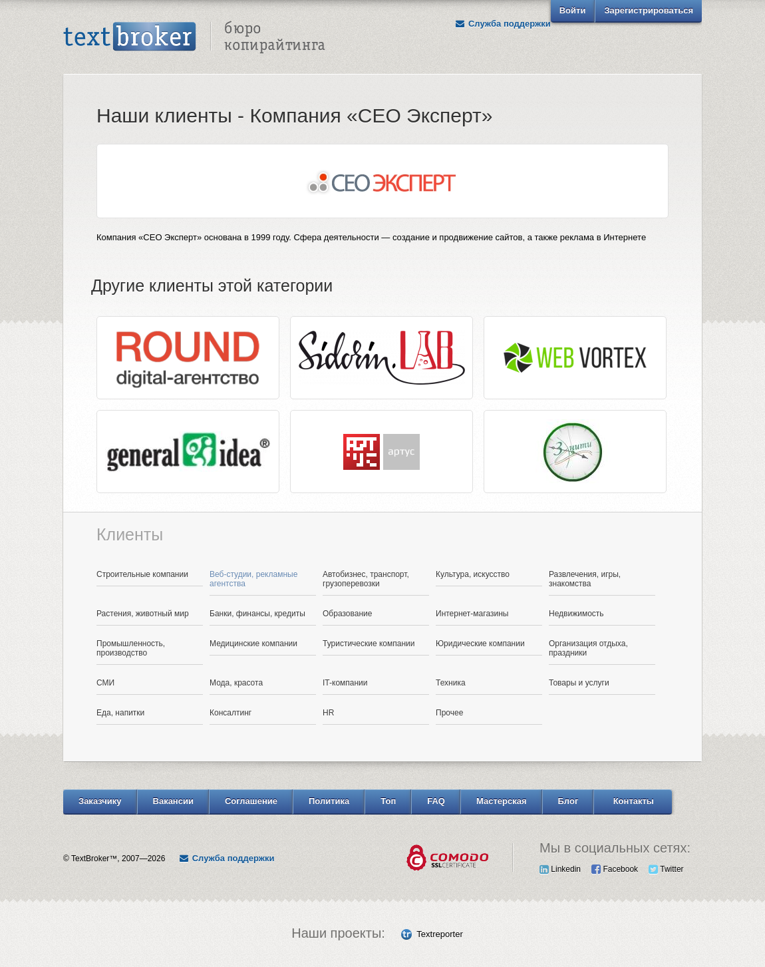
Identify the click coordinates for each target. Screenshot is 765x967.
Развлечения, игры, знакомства (585, 579)
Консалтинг (230, 712)
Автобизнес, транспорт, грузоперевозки (366, 579)
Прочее (449, 712)
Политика (329, 801)
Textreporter (439, 934)
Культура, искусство (473, 574)
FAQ (436, 801)
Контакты (633, 801)
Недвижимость (576, 613)
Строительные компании (142, 574)
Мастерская (501, 801)
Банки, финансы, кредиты (257, 613)
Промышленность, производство (130, 648)
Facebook (614, 869)
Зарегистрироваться (648, 10)
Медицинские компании (253, 643)
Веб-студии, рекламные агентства (253, 579)
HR (328, 712)
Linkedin (560, 869)
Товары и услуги (579, 682)
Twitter (666, 869)
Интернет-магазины (472, 613)
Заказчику (100, 801)
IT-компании (345, 682)
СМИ (105, 682)
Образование (347, 613)
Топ (388, 801)
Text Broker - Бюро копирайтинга (194, 37)
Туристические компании (369, 643)
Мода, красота (236, 682)
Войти (572, 10)
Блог (568, 801)
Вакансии (173, 801)
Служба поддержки (503, 24)
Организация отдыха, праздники (588, 648)
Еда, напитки (120, 712)
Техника (451, 682)
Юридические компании (480, 643)
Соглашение (251, 801)
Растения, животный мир (142, 613)
